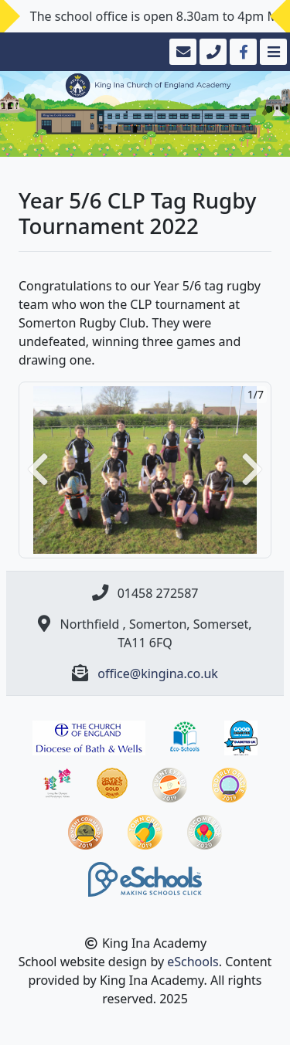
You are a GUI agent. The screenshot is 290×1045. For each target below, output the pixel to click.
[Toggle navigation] (272, 52)
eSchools (193, 961)
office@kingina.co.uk (157, 673)
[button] (38, 470)
